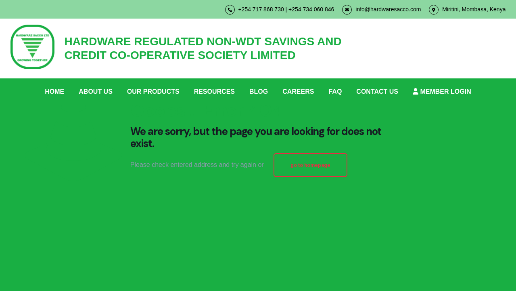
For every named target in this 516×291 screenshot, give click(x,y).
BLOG (258, 91)
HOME (54, 91)
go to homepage (310, 165)
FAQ (335, 91)
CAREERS (298, 91)
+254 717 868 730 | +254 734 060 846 (279, 10)
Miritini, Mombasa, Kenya (467, 10)
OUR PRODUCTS (153, 91)
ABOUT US (96, 91)
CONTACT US (377, 91)
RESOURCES (214, 91)
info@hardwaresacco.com (381, 10)
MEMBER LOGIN (442, 91)
